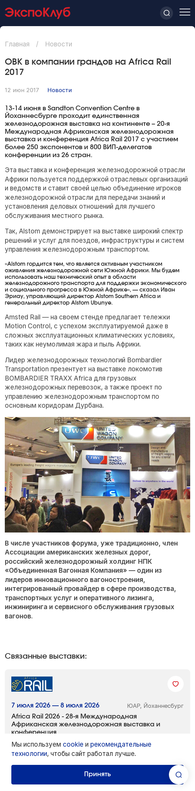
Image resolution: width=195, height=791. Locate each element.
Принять (97, 774)
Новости (59, 90)
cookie (73, 744)
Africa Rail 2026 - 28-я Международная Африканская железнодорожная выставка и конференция (85, 724)
